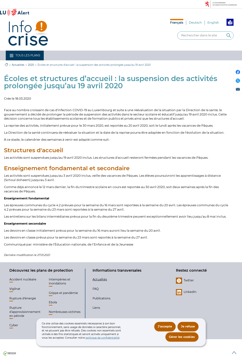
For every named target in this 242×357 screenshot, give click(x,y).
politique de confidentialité (102, 337)
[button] (25, 55)
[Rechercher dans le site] (229, 35)
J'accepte (165, 326)
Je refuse (188, 326)
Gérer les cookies (182, 337)
